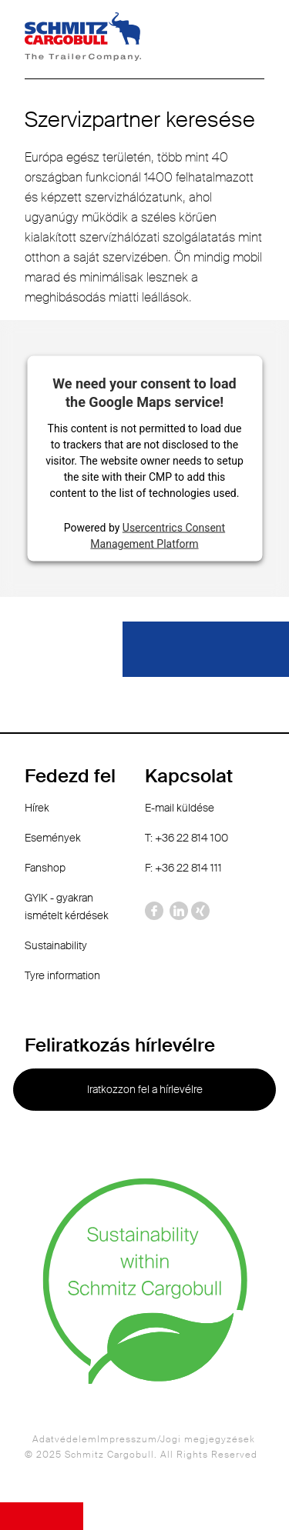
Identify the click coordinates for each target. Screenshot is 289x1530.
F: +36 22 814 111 (183, 868)
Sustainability (56, 945)
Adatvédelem (64, 1439)
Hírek (37, 808)
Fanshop (45, 868)
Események (53, 838)
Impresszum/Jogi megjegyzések (176, 1439)
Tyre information (62, 975)
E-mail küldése (179, 808)
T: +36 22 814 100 (186, 838)
